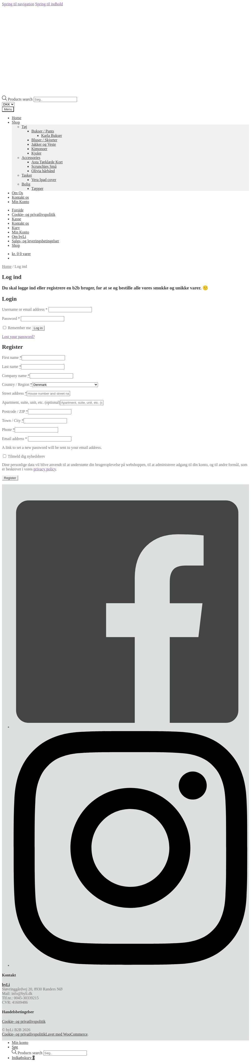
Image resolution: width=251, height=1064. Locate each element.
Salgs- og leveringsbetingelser (35, 241)
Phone (8, 430)
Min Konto (20, 202)
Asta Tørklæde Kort (47, 162)
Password (11, 318)
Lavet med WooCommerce (67, 1034)
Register (10, 478)
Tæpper (37, 188)
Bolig (26, 184)
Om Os (17, 193)
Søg (15, 1047)
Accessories (31, 158)
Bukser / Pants (42, 131)
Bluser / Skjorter (44, 140)
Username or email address (25, 309)
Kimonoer (39, 149)
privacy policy (45, 469)
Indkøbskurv (23, 1058)
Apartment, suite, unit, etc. (31, 402)
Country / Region (17, 384)
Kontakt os (20, 197)
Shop (16, 122)
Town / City (13, 420)
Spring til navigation (18, 4)
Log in (38, 328)
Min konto (20, 1042)
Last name (11, 366)
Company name (16, 376)
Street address (14, 393)
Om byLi (19, 236)
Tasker (27, 175)
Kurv (16, 228)
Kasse (16, 219)
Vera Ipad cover (43, 180)
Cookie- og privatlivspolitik (33, 214)
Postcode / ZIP (15, 411)
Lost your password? (18, 337)
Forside (18, 210)
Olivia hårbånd (43, 171)
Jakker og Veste (43, 144)
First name (12, 357)
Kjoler (36, 153)
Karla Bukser (51, 135)
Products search (21, 99)
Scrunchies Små (44, 166)
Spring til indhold (49, 4)
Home (16, 118)
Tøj (24, 127)
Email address (14, 439)
